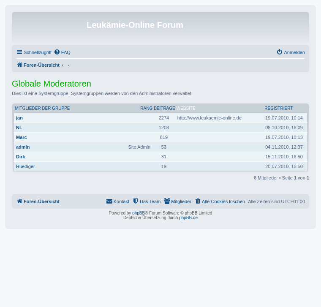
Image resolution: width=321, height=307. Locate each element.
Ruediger (25, 166)
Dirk (20, 156)
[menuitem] (62, 52)
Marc (21, 137)
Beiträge (164, 108)
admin (23, 146)
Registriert (278, 108)
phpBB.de (188, 217)
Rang (146, 108)
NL (19, 127)
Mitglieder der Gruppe (42, 108)
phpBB (138, 213)
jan (19, 117)
